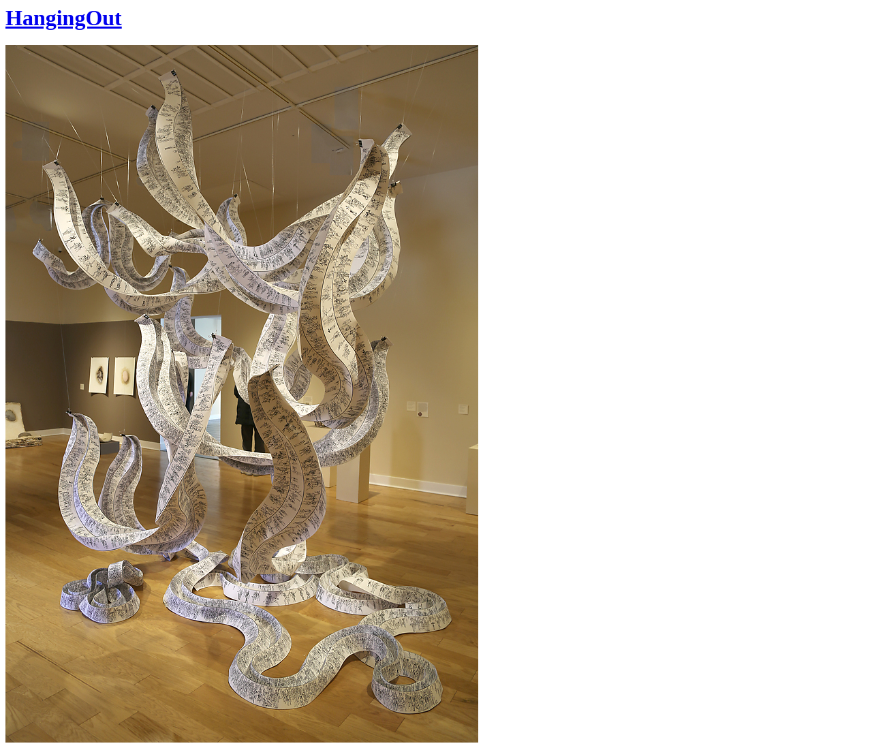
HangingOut (63, 17)
